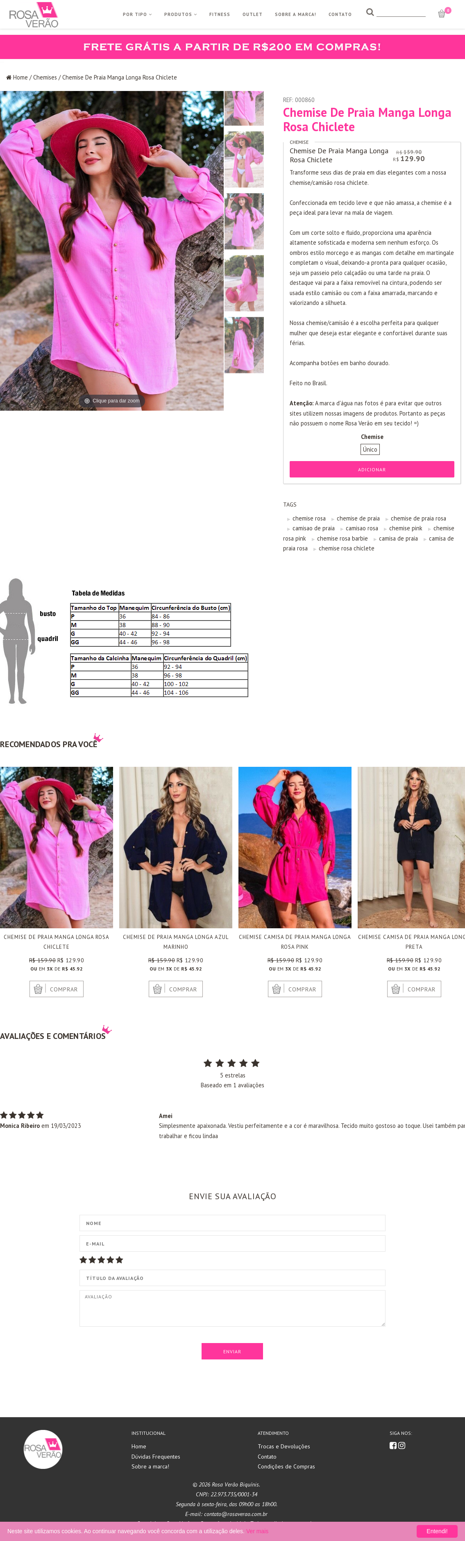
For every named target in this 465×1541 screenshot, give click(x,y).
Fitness (219, 14)
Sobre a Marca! (295, 14)
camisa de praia (398, 538)
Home (20, 77)
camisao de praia (314, 528)
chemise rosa (309, 518)
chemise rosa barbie (342, 538)
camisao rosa (362, 528)
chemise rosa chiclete (346, 548)
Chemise (299, 142)
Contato (340, 14)
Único (370, 449)
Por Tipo (137, 14)
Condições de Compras (286, 1466)
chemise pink (405, 528)
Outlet (253, 14)
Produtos (180, 14)
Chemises (45, 77)
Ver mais (257, 1531)
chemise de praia (358, 518)
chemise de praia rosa (418, 518)
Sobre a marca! (150, 1466)
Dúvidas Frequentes (156, 1456)
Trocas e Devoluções (284, 1446)
